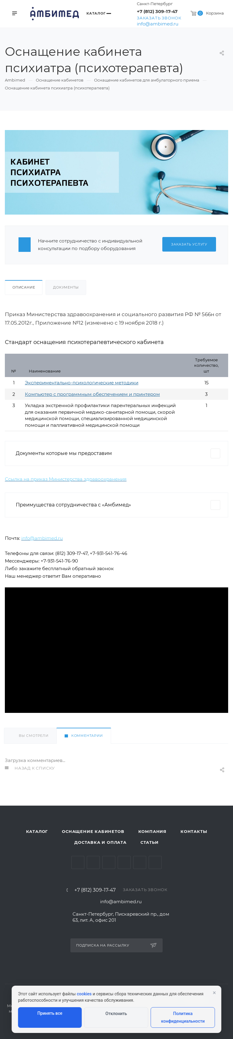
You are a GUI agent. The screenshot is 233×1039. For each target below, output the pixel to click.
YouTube (108, 862)
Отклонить (116, 1013)
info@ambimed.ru (157, 24)
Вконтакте (77, 862)
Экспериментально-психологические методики (81, 383)
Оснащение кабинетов (93, 831)
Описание (23, 287)
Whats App (139, 862)
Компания (152, 831)
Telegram (93, 862)
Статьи (149, 842)
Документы (66, 287)
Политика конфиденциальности (183, 1017)
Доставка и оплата (100, 842)
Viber (155, 862)
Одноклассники (124, 862)
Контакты (194, 831)
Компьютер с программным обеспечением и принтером (92, 394)
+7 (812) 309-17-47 (157, 11)
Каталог (37, 831)
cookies (84, 993)
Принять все (49, 1013)
